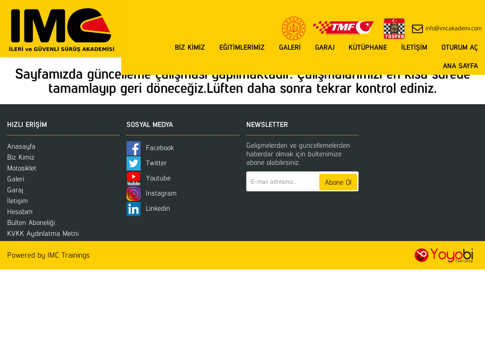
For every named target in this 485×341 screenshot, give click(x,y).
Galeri (15, 179)
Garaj (15, 190)
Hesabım (20, 211)
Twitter (146, 163)
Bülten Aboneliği (31, 222)
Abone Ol (338, 182)
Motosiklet (21, 168)
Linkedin (148, 208)
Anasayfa (21, 146)
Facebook (150, 148)
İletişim (17, 201)
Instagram (151, 193)
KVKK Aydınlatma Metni (43, 233)
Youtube (148, 178)
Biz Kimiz (21, 157)
